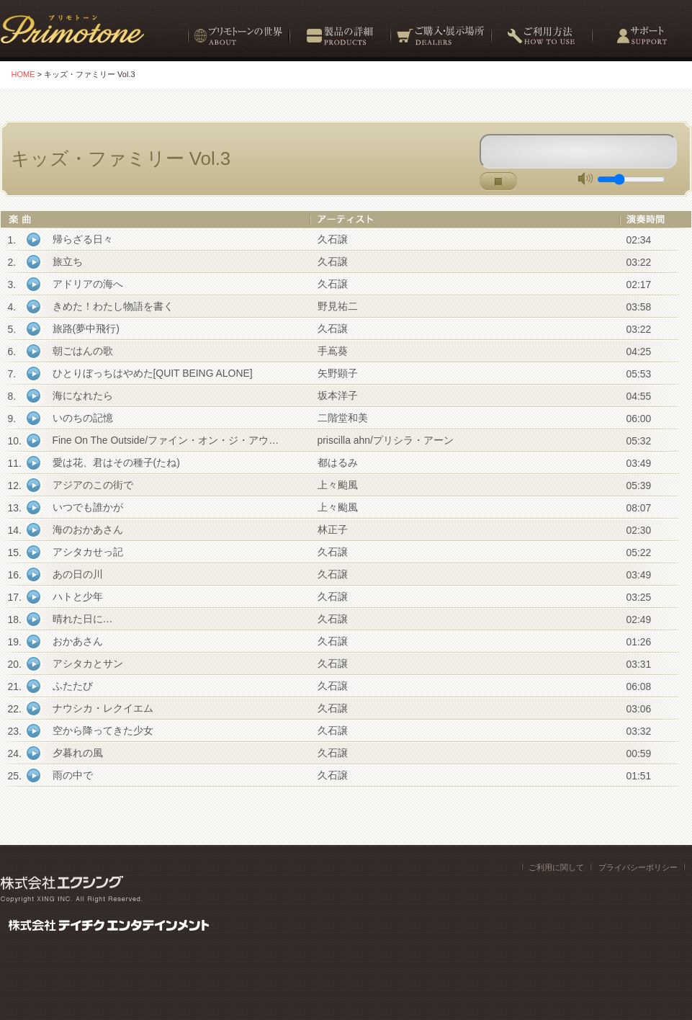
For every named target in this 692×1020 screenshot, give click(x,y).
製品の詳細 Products (339, 41)
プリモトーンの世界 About (238, 41)
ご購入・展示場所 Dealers (440, 41)
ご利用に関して (556, 867)
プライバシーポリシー (638, 867)
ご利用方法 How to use (540, 41)
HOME (23, 74)
